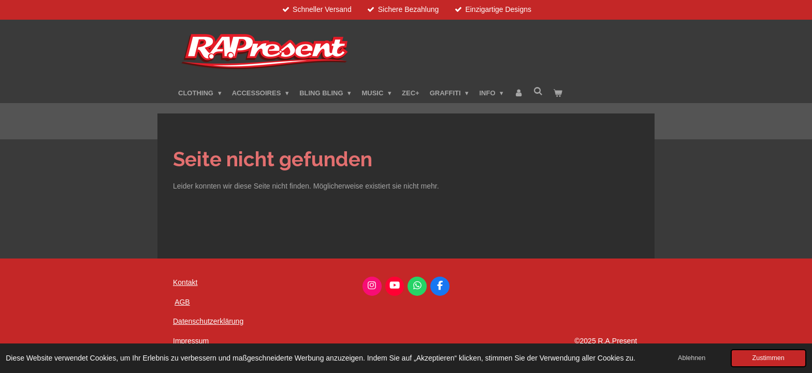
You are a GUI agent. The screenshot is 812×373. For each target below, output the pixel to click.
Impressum (191, 341)
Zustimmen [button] (768, 358)
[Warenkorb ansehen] (558, 93)
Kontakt (185, 282)
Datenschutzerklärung (208, 321)
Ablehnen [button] (691, 358)
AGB (182, 302)
